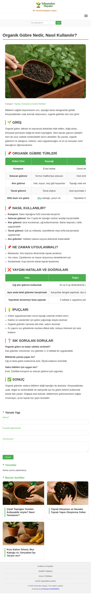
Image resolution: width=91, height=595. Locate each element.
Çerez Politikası (45, 578)
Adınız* (6, 417)
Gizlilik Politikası (46, 573)
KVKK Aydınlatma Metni (45, 582)
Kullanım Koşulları (45, 568)
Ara (58, 23)
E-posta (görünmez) (12, 428)
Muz (40, 198)
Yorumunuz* (8, 439)
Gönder (8, 459)
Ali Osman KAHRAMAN (50, 590)
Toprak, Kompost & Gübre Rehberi (30, 104)
